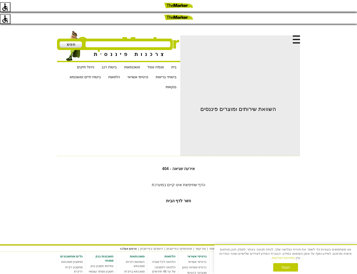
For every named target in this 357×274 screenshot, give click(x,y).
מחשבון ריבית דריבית (74, 257)
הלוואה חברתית (165, 270)
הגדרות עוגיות (237, 237)
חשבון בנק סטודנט (101, 270)
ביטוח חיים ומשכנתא (85, 65)
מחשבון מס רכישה (71, 265)
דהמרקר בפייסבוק (151, 237)
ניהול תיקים (85, 55)
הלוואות (114, 65)
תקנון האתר (280, 237)
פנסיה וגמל (156, 55)
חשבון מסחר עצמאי (101, 259)
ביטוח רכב (109, 55)
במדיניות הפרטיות (283, 258)
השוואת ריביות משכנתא (135, 252)
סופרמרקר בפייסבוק (179, 237)
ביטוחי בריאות (166, 65)
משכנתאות (132, 55)
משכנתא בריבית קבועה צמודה (134, 261)
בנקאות (171, 75)
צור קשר (200, 237)
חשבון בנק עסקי (103, 265)
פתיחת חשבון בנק (102, 254)
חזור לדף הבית (178, 189)
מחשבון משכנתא (72, 250)
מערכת (295, 237)
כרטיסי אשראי (137, 65)
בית (174, 55)
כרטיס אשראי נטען (194, 255)
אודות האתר (217, 237)
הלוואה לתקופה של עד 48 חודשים (164, 257)
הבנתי (285, 267)
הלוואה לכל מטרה (164, 250)
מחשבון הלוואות (165, 265)
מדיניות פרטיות (259, 237)
